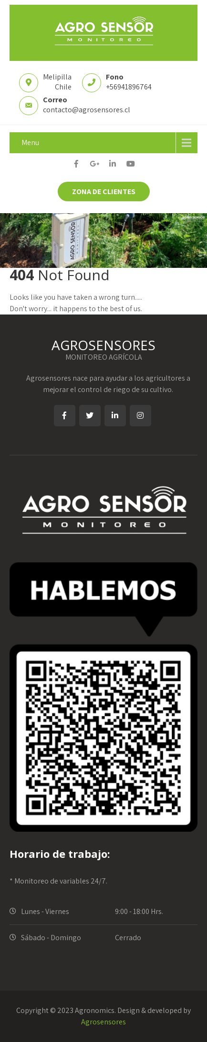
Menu (30, 142)
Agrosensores (103, 1022)
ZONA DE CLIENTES (103, 192)
